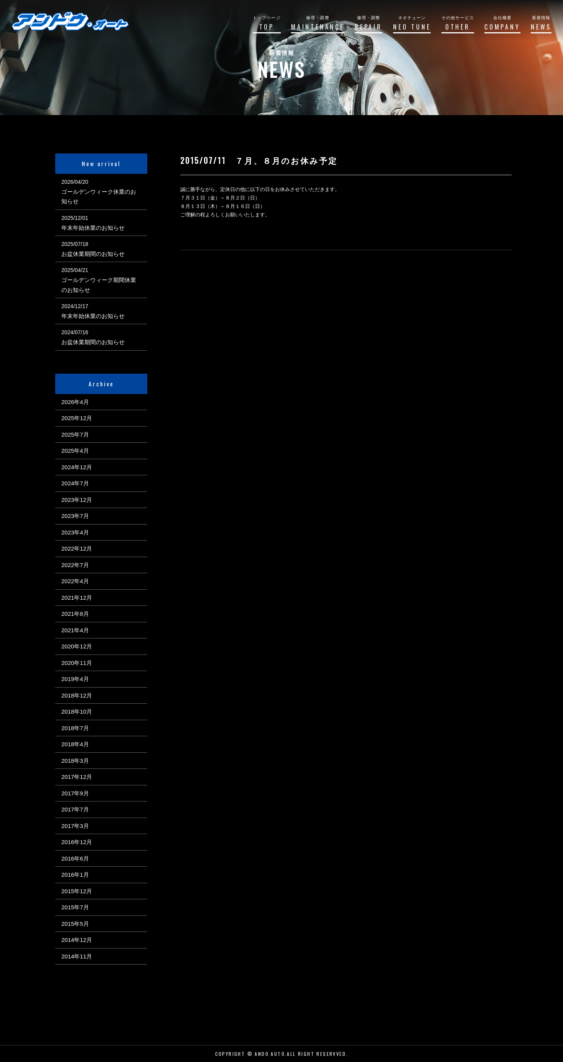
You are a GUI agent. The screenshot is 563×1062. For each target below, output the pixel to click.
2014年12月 (76, 940)
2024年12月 (76, 467)
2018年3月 (75, 760)
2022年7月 (75, 565)
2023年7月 (75, 516)
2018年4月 (75, 744)
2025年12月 (76, 418)
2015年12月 (76, 891)
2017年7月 (75, 809)
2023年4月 (75, 532)
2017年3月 (75, 826)
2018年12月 (76, 695)
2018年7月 (75, 728)
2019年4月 (75, 679)
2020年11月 (76, 663)
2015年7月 (75, 907)
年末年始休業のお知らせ (93, 227)
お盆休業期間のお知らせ (93, 254)
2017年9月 (75, 793)
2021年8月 (75, 613)
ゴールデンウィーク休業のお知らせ (98, 196)
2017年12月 (76, 776)
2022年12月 (76, 548)
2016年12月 (76, 842)
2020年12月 (76, 646)
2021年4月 (75, 630)
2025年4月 (75, 450)
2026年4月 (75, 402)
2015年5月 (75, 923)
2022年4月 (75, 581)
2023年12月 (76, 499)
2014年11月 (76, 956)
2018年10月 (76, 711)
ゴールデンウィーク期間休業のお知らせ (98, 285)
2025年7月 (75, 434)
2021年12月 (76, 597)
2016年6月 (75, 858)
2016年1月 (75, 874)
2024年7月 (75, 483)
